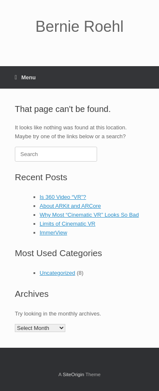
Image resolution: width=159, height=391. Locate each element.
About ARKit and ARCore (70, 206)
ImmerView (53, 232)
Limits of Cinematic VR (67, 224)
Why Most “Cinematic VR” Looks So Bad (89, 215)
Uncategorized (57, 273)
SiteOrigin (73, 374)
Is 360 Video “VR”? (63, 197)
